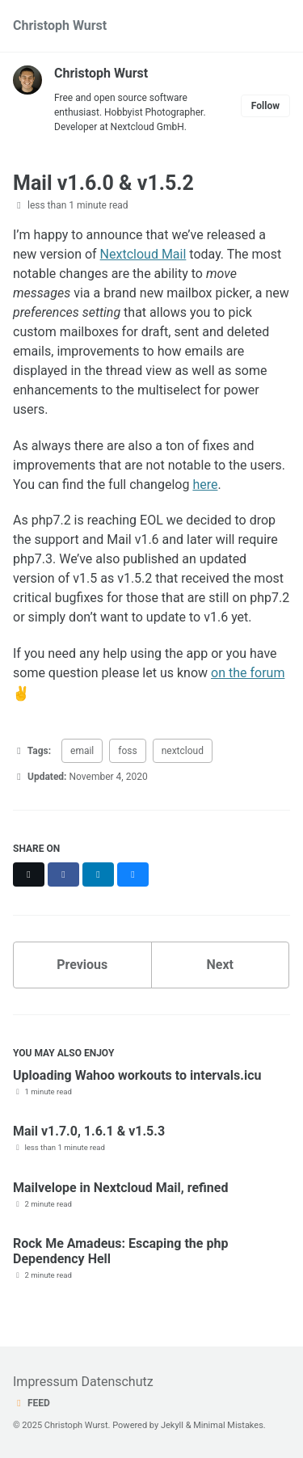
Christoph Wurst (60, 25)
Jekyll (172, 1425)
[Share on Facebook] (63, 874)
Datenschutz (117, 1381)
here (204, 484)
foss (127, 750)
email (82, 750)
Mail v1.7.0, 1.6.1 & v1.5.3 (89, 1131)
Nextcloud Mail (143, 254)
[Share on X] (28, 874)
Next (220, 964)
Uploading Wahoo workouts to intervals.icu (137, 1075)
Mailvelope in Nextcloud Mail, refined (120, 1187)
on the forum (247, 673)
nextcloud (183, 750)
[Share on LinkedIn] (98, 874)
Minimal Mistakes (228, 1425)
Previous (82, 964)
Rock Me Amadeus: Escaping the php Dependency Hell (120, 1251)
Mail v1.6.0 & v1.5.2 (103, 183)
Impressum (45, 1381)
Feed (31, 1403)
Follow (265, 106)
